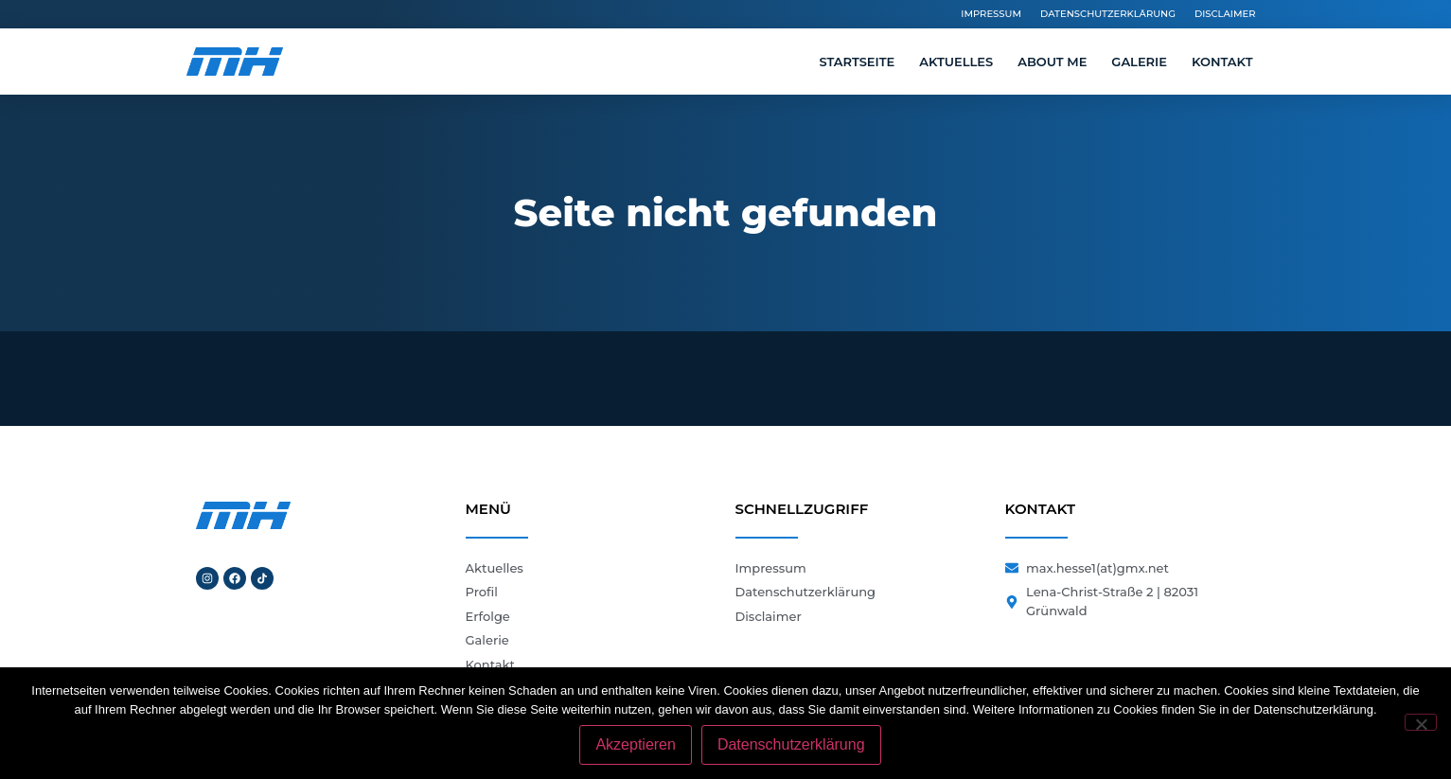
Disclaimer (1225, 14)
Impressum (991, 14)
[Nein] (1421, 722)
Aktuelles (956, 61)
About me (1052, 61)
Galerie (1139, 61)
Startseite (856, 61)
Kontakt (1222, 61)
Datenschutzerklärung (1108, 14)
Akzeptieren (635, 744)
